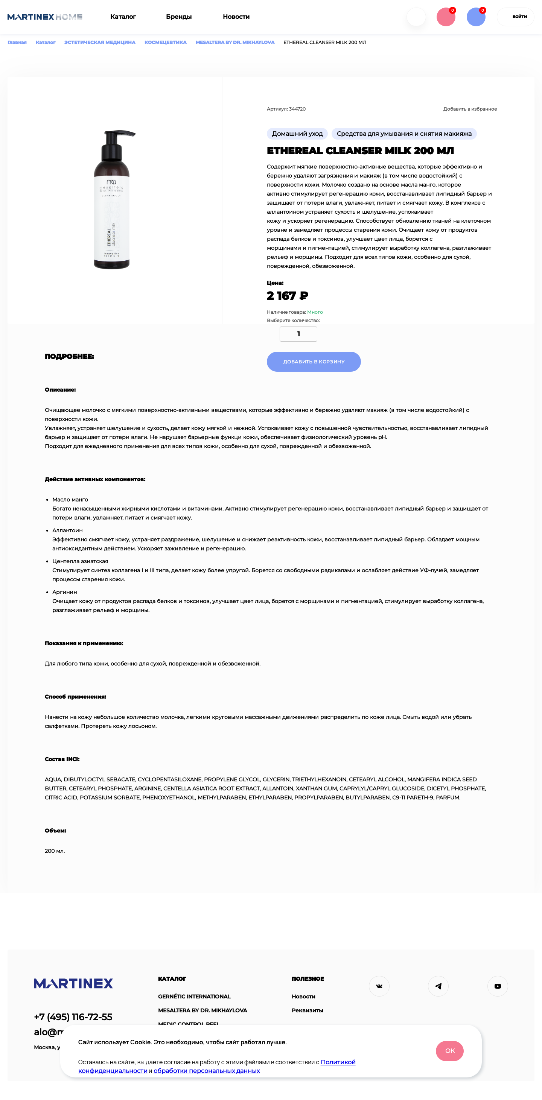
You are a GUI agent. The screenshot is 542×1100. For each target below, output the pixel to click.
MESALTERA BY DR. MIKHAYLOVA (235, 42)
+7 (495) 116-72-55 (73, 1017)
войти (516, 17)
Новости (236, 16)
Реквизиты (307, 1010)
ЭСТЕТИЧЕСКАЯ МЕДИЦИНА (100, 42)
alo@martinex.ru (72, 1032)
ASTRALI (169, 1038)
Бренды (179, 16)
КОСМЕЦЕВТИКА (166, 42)
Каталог (123, 16)
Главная (17, 42)
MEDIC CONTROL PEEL (188, 1024)
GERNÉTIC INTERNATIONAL (194, 997)
